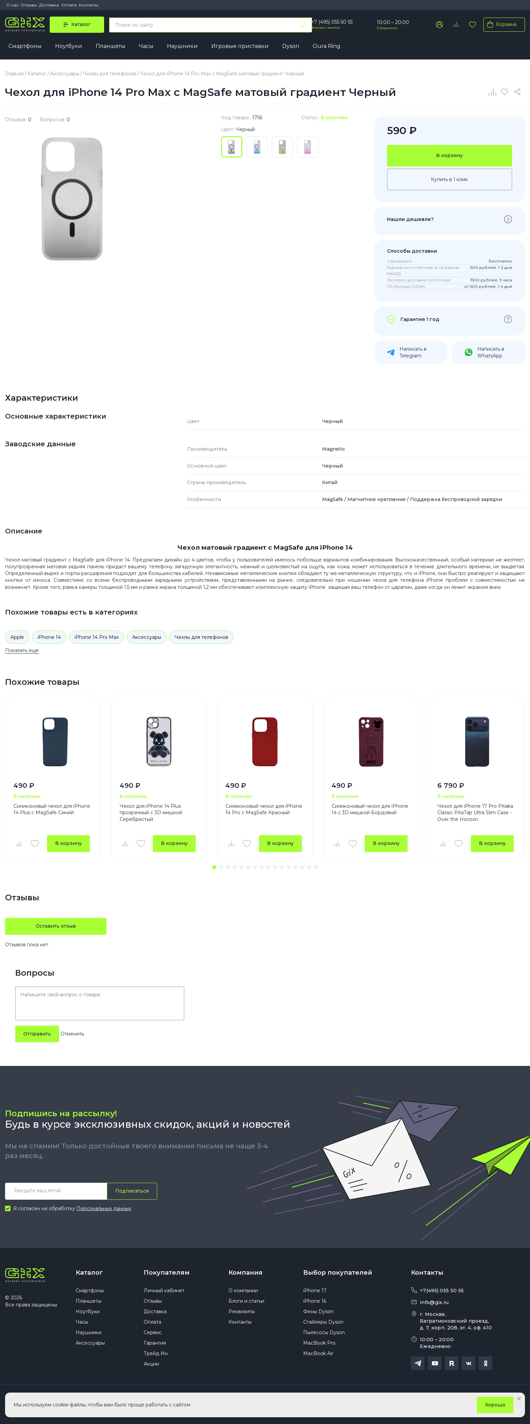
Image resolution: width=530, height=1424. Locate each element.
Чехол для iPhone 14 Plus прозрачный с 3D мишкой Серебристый (151, 812)
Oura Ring (326, 46)
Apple (17, 637)
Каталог (89, 1272)
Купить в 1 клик (449, 179)
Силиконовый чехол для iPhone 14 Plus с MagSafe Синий (52, 809)
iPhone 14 (49, 637)
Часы (146, 46)
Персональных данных (103, 1208)
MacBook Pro (319, 1343)
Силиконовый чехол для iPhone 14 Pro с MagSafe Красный (263, 809)
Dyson (290, 46)
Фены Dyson (318, 1311)
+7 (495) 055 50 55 (332, 22)
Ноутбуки (68, 46)
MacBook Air (318, 1353)
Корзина (500, 24)
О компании (243, 1291)
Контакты (88, 4)
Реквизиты (241, 1311)
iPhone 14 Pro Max (96, 637)
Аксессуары (146, 637)
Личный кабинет (164, 1291)
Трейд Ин (156, 1353)
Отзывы (29, 4)
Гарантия (155, 1343)
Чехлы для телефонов (201, 637)
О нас (12, 4)
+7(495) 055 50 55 (442, 1291)
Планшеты (110, 46)
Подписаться (132, 1191)
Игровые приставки (240, 46)
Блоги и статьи (246, 1301)
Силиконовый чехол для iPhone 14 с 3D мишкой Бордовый (370, 809)
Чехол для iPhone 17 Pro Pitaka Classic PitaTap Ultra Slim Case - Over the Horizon (475, 812)
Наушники (182, 46)
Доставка (49, 4)
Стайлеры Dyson (323, 1322)
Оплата (69, 4)
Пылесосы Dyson (324, 1332)
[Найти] (303, 25)
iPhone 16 (314, 1301)
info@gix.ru (434, 1302)
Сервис (153, 1332)
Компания (245, 1272)
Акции (151, 1364)
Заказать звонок (325, 27)
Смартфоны (25, 46)
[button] (214, 867)
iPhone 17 (315, 1291)
